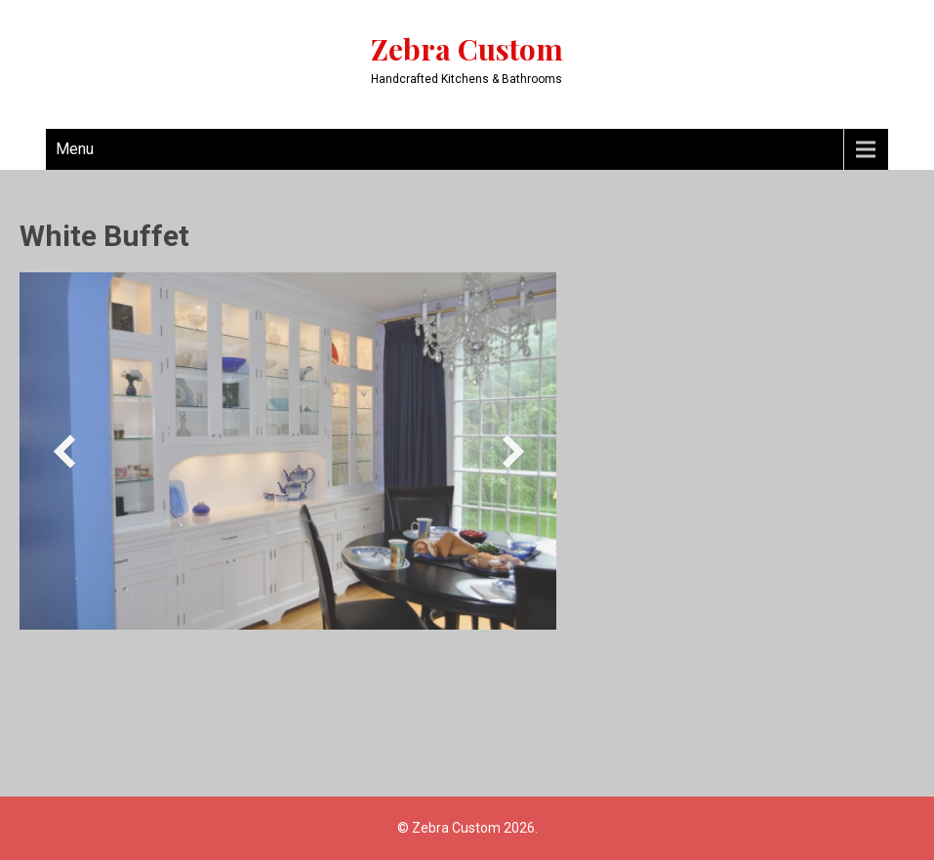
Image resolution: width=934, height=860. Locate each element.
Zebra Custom (467, 48)
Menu (75, 149)
